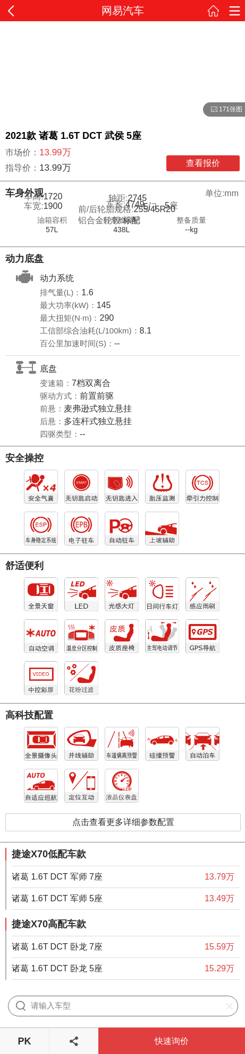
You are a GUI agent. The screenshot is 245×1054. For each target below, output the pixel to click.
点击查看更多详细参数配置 (123, 822)
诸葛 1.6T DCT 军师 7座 (57, 876)
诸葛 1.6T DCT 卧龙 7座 (57, 946)
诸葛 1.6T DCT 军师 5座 (57, 898)
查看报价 (203, 163)
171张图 (222, 110)
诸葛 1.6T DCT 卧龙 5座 (57, 968)
